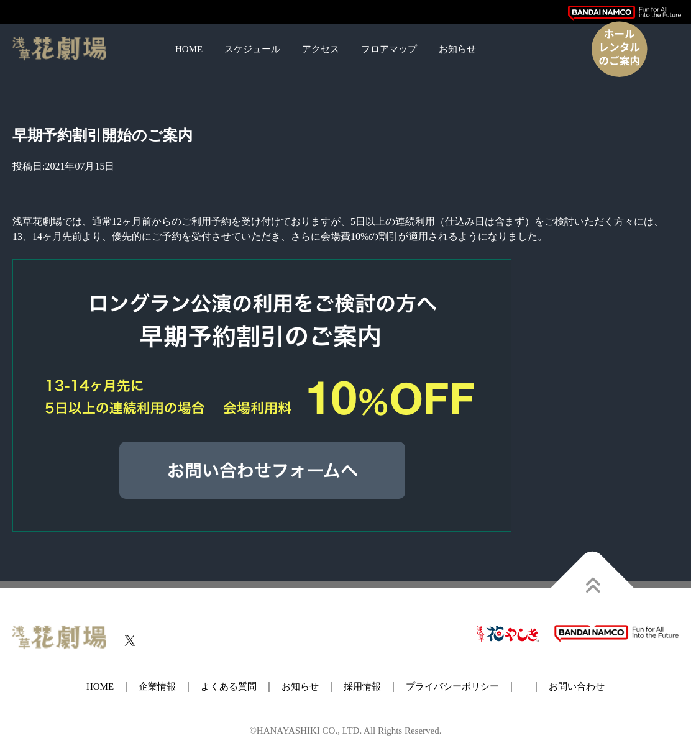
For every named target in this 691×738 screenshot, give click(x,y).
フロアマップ (389, 49)
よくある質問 (229, 686)
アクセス (320, 49)
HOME (189, 49)
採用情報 (362, 686)
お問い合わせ (577, 686)
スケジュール (252, 49)
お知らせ (457, 49)
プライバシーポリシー (452, 686)
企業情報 (157, 686)
